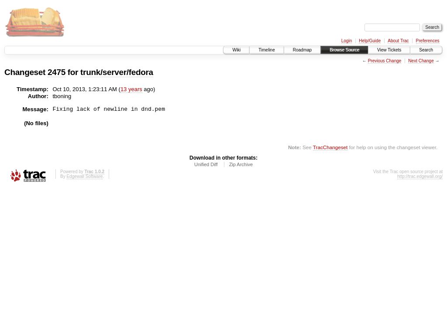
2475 (56, 72)
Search (426, 50)
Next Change (420, 60)
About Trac (398, 40)
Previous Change (385, 60)
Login (346, 40)
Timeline (266, 50)
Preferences (428, 40)
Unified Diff (206, 164)
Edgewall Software (84, 176)
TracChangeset (330, 147)
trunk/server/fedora (116, 72)
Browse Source (344, 50)
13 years (131, 89)
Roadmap (302, 50)
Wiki (236, 50)
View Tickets (389, 50)
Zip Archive (241, 164)
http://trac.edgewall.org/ (420, 176)
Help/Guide (370, 40)
